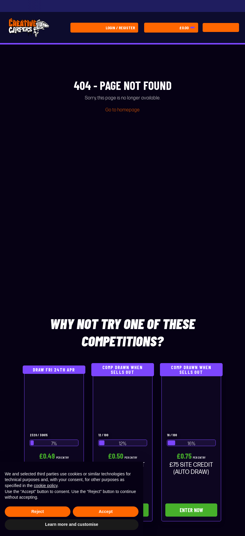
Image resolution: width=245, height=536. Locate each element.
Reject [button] (37, 511)
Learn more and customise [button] (71, 524)
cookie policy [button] (45, 485)
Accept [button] (106, 511)
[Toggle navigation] (221, 27)
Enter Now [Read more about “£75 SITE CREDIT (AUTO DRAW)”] (191, 510)
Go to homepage (122, 110)
